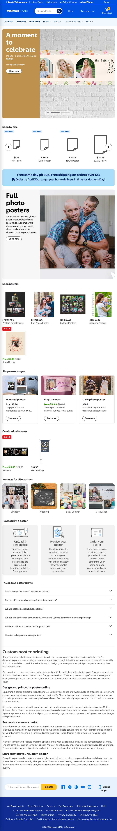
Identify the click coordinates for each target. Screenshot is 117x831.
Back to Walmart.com (16, 2)
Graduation (34, 21)
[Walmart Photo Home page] (18, 11)
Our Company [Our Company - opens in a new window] (65, 806)
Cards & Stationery (73, 21)
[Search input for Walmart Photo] (46, 11)
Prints (57, 21)
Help (70, 11)
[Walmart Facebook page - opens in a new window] (63, 787)
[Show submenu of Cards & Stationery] (82, 21)
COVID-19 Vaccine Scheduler (28, 810)
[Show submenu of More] (92, 21)
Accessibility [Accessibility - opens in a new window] (72, 810)
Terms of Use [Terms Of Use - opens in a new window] (47, 815)
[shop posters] (97, 399)
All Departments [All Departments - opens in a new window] (15, 806)
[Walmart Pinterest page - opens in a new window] (76, 787)
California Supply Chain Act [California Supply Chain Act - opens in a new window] (19, 819)
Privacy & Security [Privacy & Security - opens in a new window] (67, 815)
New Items (21, 21)
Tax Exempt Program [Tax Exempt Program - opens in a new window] (89, 810)
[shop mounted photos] (20, 399)
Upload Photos (86, 2)
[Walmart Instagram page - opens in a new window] (89, 787)
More (88, 21)
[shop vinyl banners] (58, 399)
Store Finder (38, 2)
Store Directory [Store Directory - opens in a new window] (35, 806)
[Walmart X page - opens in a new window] (70, 787)
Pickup (46, 21)
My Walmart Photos (68, 2)
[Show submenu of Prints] (61, 21)
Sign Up (49, 787)
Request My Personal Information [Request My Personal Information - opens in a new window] (95, 819)
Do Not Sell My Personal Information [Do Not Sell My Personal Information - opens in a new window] (55, 819)
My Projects (51, 2)
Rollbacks (9, 21)
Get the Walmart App (26, 815)
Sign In (106, 2)
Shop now (14, 71)
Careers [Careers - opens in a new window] (51, 806)
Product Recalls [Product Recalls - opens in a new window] (54, 810)
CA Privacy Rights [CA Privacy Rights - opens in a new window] (89, 815)
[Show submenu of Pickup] (50, 21)
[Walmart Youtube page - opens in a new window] (83, 787)
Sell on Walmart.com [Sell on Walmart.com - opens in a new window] (87, 806)
